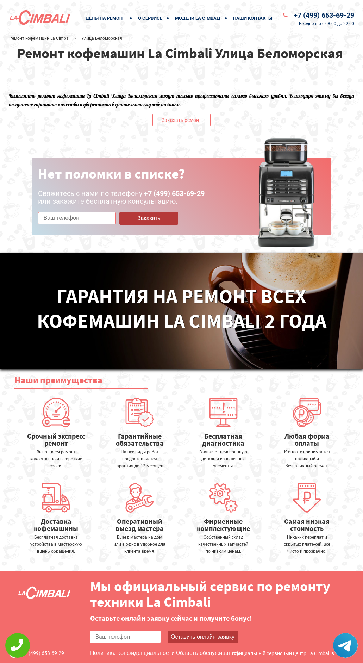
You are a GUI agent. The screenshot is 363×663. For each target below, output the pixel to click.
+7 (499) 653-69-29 (324, 15)
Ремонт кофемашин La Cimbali (40, 38)
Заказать (149, 218)
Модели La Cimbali (197, 18)
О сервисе (150, 18)
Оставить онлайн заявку (202, 637)
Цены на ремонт (105, 18)
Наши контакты (252, 18)
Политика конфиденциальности (132, 653)
